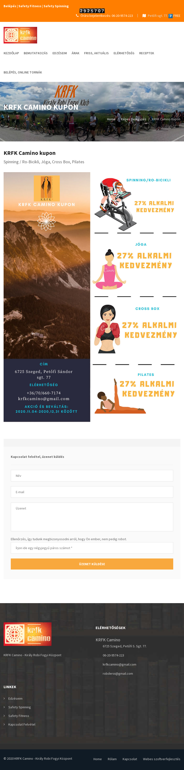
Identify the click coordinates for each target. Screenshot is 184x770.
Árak (75, 53)
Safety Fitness (18, 716)
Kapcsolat (130, 759)
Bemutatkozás (36, 53)
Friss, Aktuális (96, 53)
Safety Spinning (19, 707)
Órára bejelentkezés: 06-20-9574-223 (104, 15)
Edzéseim (59, 53)
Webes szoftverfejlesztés (161, 759)
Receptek (146, 53)
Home (111, 119)
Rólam (112, 759)
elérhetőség (124, 53)
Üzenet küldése (92, 564)
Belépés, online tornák (23, 72)
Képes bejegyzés (133, 119)
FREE (174, 15)
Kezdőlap (11, 53)
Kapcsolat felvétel (21, 724)
